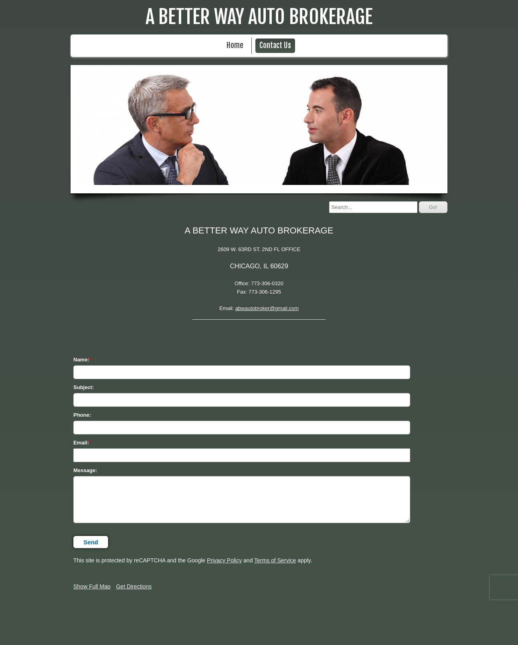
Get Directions (134, 586)
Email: (81, 443)
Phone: (82, 415)
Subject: (83, 387)
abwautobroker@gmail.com (267, 308)
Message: (85, 470)
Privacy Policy (224, 560)
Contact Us (275, 45)
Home (235, 45)
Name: (81, 360)
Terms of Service (275, 560)
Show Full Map (92, 586)
